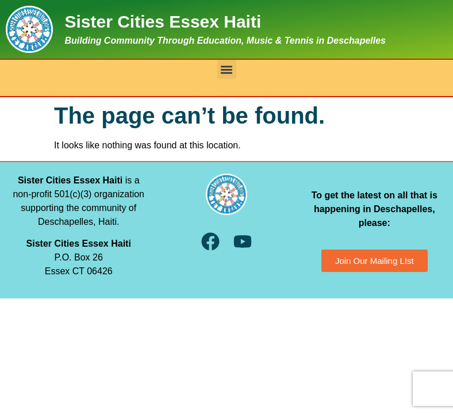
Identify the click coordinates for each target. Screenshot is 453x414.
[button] (226, 69)
